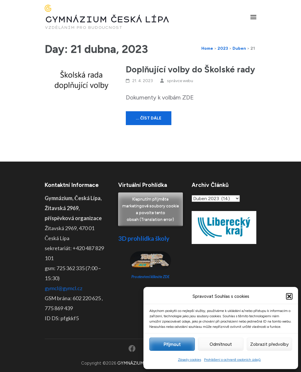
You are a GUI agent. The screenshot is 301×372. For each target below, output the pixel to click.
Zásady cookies (189, 360)
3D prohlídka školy (143, 238)
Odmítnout (221, 344)
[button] (289, 296)
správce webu (180, 80)
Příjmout (172, 344)
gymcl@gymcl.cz (63, 288)
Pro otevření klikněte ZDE (150, 277)
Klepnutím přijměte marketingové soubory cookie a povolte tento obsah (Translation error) (150, 209)
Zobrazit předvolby (269, 344)
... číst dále (148, 118)
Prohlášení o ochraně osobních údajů (232, 360)
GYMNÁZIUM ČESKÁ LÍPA (107, 19)
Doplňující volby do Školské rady (190, 69)
